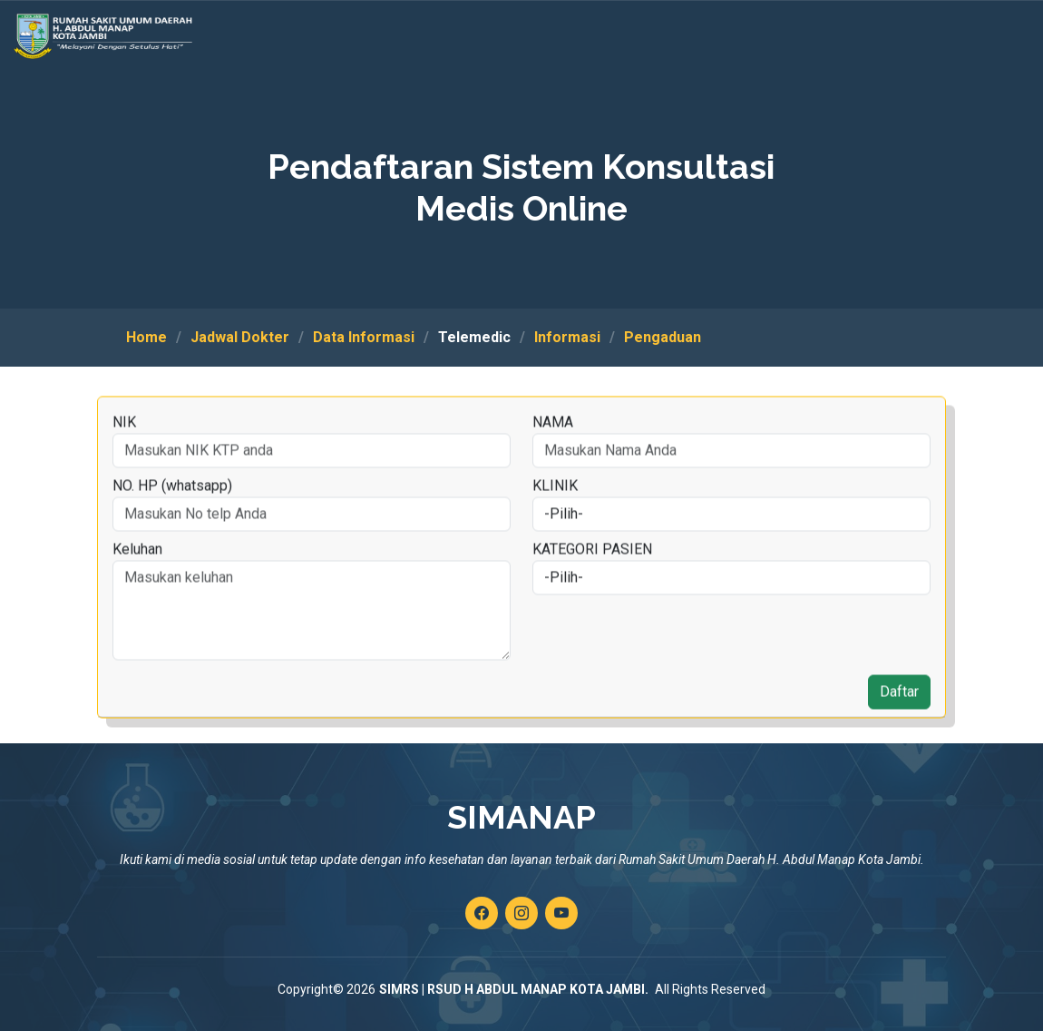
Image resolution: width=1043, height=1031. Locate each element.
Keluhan (136, 579)
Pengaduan (662, 337)
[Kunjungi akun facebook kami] (481, 913)
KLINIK (554, 516)
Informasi (567, 337)
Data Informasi (363, 337)
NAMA (551, 452)
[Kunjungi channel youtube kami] (561, 913)
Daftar (898, 722)
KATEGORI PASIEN (591, 579)
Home (146, 337)
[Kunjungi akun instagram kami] (521, 913)
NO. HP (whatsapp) (171, 516)
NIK (123, 452)
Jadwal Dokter (239, 337)
